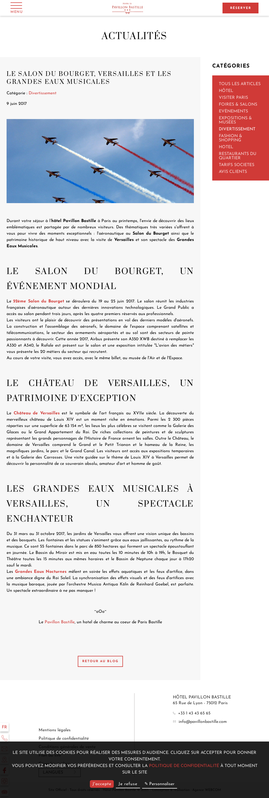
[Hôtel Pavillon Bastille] (128, 8)
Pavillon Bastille (60, 622)
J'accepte (101, 784)
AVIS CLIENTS (233, 172)
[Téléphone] (4, 738)
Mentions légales (55, 730)
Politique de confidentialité (64, 739)
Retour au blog (100, 661)
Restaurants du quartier (237, 156)
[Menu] (17, 7)
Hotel (226, 147)
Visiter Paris (233, 98)
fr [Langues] (4, 727)
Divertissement (237, 129)
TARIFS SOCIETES (236, 165)
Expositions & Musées (235, 120)
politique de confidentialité (184, 766)
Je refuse (127, 784)
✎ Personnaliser (159, 784)
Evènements (233, 111)
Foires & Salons (238, 104)
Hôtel (226, 91)
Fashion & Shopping (230, 138)
